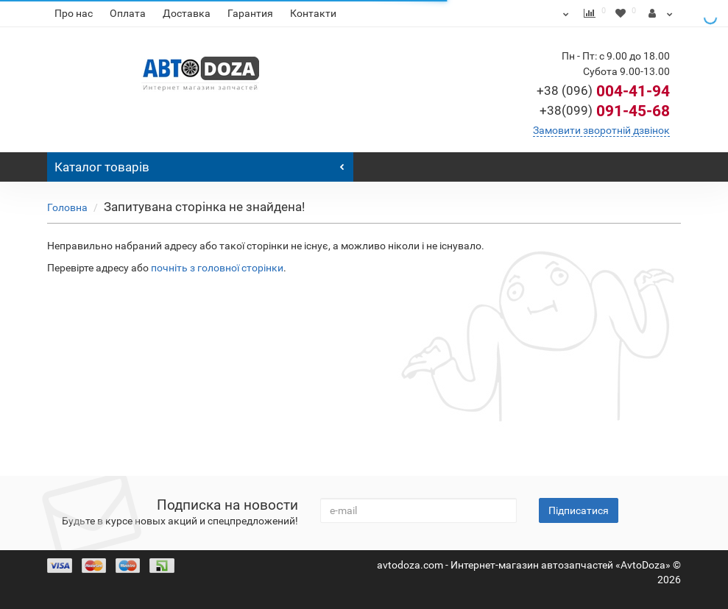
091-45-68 (605, 111)
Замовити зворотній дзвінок (601, 130)
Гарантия (250, 13)
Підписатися (578, 510)
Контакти (313, 13)
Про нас (73, 13)
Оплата (128, 13)
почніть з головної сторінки (217, 268)
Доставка (187, 13)
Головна (67, 207)
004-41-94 (603, 91)
